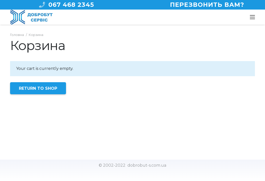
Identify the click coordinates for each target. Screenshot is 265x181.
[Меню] (252, 17)
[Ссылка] (31, 17)
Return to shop (38, 88)
